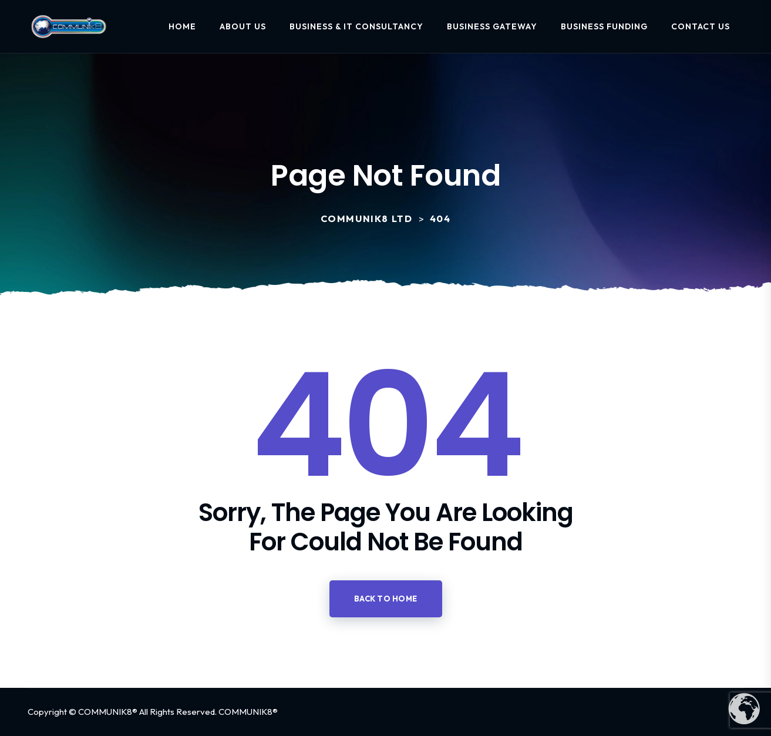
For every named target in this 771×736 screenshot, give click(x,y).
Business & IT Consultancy (356, 26)
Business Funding (604, 26)
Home (182, 26)
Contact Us (700, 26)
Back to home (386, 598)
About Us (243, 26)
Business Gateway (492, 26)
